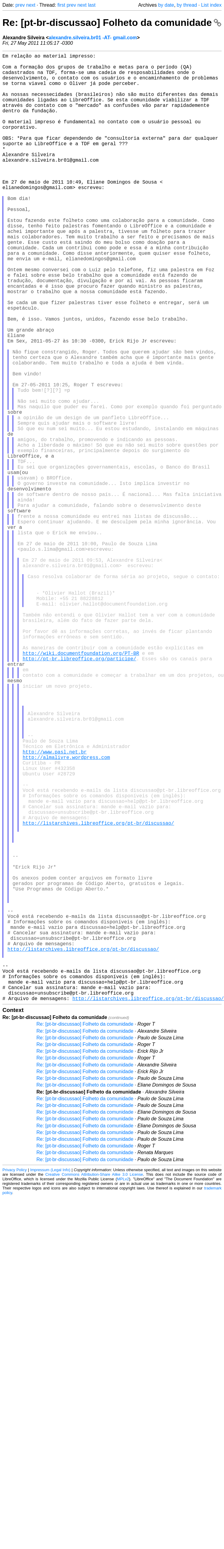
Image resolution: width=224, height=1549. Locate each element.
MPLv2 (123, 1389)
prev (20, 5)
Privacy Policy (14, 1380)
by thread (187, 5)
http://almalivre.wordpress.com (66, 914)
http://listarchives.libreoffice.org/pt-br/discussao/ (98, 994)
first (61, 5)
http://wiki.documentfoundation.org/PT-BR (80, 787)
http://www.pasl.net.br (54, 907)
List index (211, 5)
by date (166, 5)
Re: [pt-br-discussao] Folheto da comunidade (111, 22)
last (92, 5)
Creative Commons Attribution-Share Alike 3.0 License (94, 1385)
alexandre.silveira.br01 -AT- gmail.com (93, 37)
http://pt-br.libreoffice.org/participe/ (79, 793)
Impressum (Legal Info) (50, 1380)
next (30, 5)
